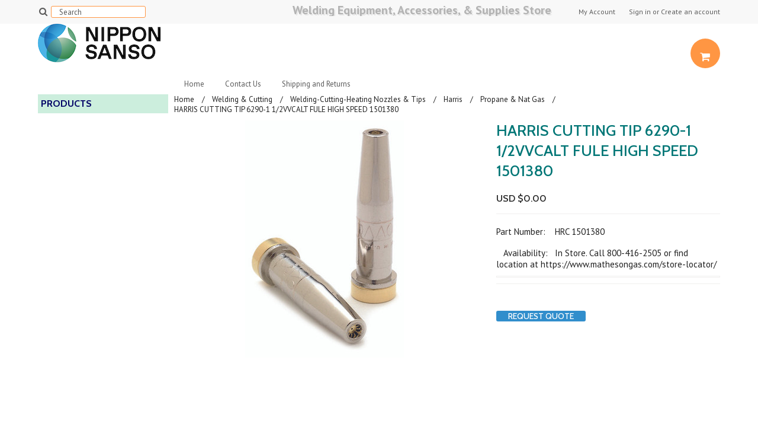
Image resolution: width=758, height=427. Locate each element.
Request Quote (541, 316)
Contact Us (243, 84)
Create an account (690, 12)
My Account (597, 12)
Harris (453, 99)
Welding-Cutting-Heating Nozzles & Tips (358, 99)
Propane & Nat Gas (512, 99)
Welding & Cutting (242, 99)
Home (194, 84)
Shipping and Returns (316, 84)
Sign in (640, 12)
